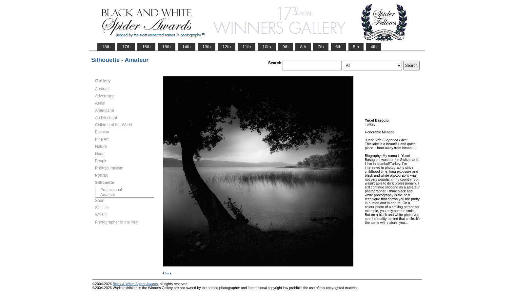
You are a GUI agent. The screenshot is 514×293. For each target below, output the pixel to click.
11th (246, 46)
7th (320, 46)
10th (266, 46)
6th (338, 46)
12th (226, 46)
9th (285, 46)
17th (126, 46)
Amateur (107, 194)
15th (166, 46)
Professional (111, 189)
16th (146, 46)
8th (303, 46)
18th (106, 46)
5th (356, 46)
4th (373, 46)
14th (186, 46)
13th (206, 46)
